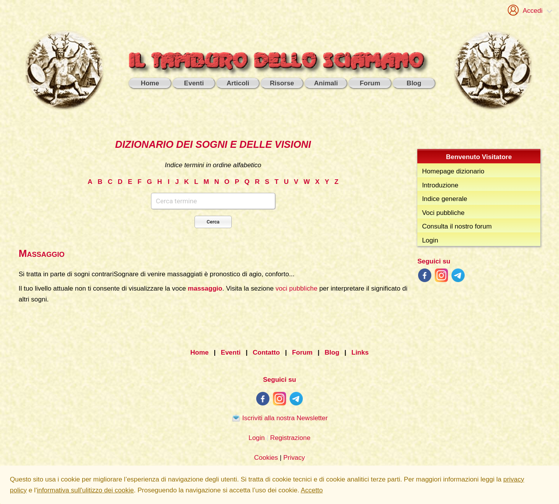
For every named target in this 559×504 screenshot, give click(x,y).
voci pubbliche (297, 288)
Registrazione (290, 438)
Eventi (231, 352)
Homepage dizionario (453, 171)
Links (359, 352)
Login (430, 240)
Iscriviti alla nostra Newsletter (279, 418)
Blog (332, 352)
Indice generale (444, 199)
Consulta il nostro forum (457, 226)
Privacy (294, 457)
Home (199, 352)
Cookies (266, 457)
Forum (302, 352)
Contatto (266, 352)
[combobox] (213, 210)
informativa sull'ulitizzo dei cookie (85, 490)
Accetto (312, 490)
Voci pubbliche (443, 212)
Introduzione (440, 185)
